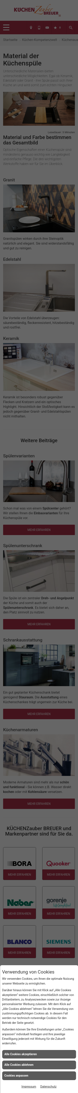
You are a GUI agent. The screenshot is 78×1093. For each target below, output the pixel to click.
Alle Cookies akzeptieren (20, 1054)
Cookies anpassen (16, 1075)
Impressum (28, 1086)
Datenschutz (48, 1086)
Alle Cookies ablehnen (18, 1064)
